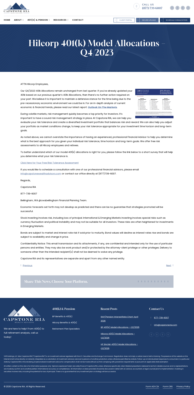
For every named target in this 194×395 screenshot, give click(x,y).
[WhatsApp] (151, 281)
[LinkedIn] (148, 281)
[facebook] (172, 8)
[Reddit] (145, 281)
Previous (27, 265)
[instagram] (177, 8)
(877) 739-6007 (152, 8)
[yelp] (188, 8)
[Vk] (161, 281)
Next (168, 265)
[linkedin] (183, 8)
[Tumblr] (155, 281)
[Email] (168, 281)
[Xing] (164, 281)
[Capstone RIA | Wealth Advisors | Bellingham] (16, 3)
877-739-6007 (161, 317)
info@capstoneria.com (165, 325)
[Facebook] (138, 281)
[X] (141, 281)
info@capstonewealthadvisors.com (41, 173)
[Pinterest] (158, 281)
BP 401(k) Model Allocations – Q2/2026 (120, 327)
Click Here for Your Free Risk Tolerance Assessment (50, 162)
